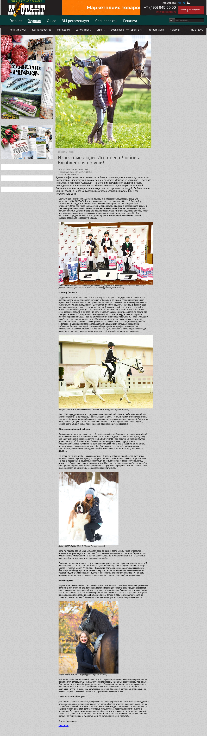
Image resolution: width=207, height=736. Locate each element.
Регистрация (194, 10)
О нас (51, 20)
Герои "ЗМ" (136, 29)
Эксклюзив (117, 29)
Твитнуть (63, 725)
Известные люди (66, 152)
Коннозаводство (41, 29)
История (175, 29)
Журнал (34, 20)
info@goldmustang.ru (166, 12)
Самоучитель (83, 29)
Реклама (130, 20)
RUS (193, 29)
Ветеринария (156, 29)
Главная (16, 20)
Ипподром (63, 29)
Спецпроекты (106, 20)
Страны (101, 29)
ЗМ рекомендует (75, 20)
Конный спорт (18, 29)
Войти (183, 10)
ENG (200, 29)
